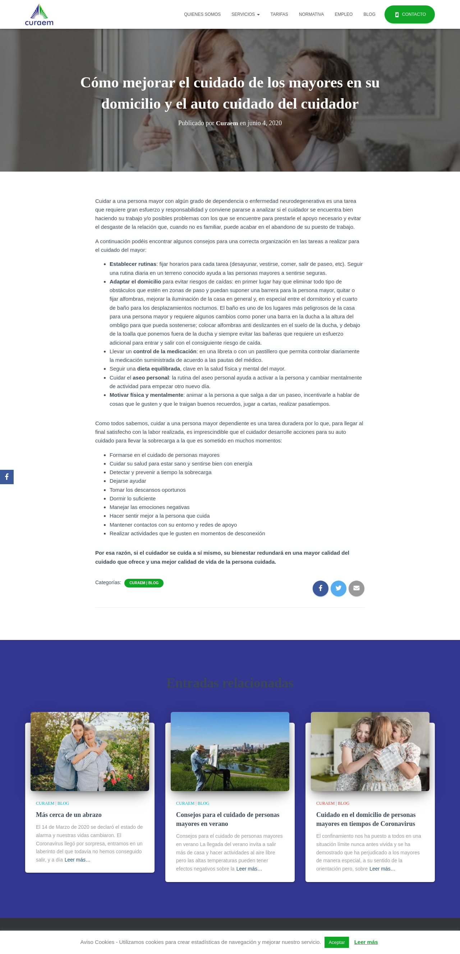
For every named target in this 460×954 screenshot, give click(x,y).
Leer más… (78, 860)
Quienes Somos (202, 14)
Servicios (245, 14)
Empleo (344, 14)
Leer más (366, 942)
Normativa (311, 14)
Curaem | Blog (143, 583)
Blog (369, 14)
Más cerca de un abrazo (69, 814)
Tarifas (279, 14)
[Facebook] (7, 477)
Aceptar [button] (337, 942)
